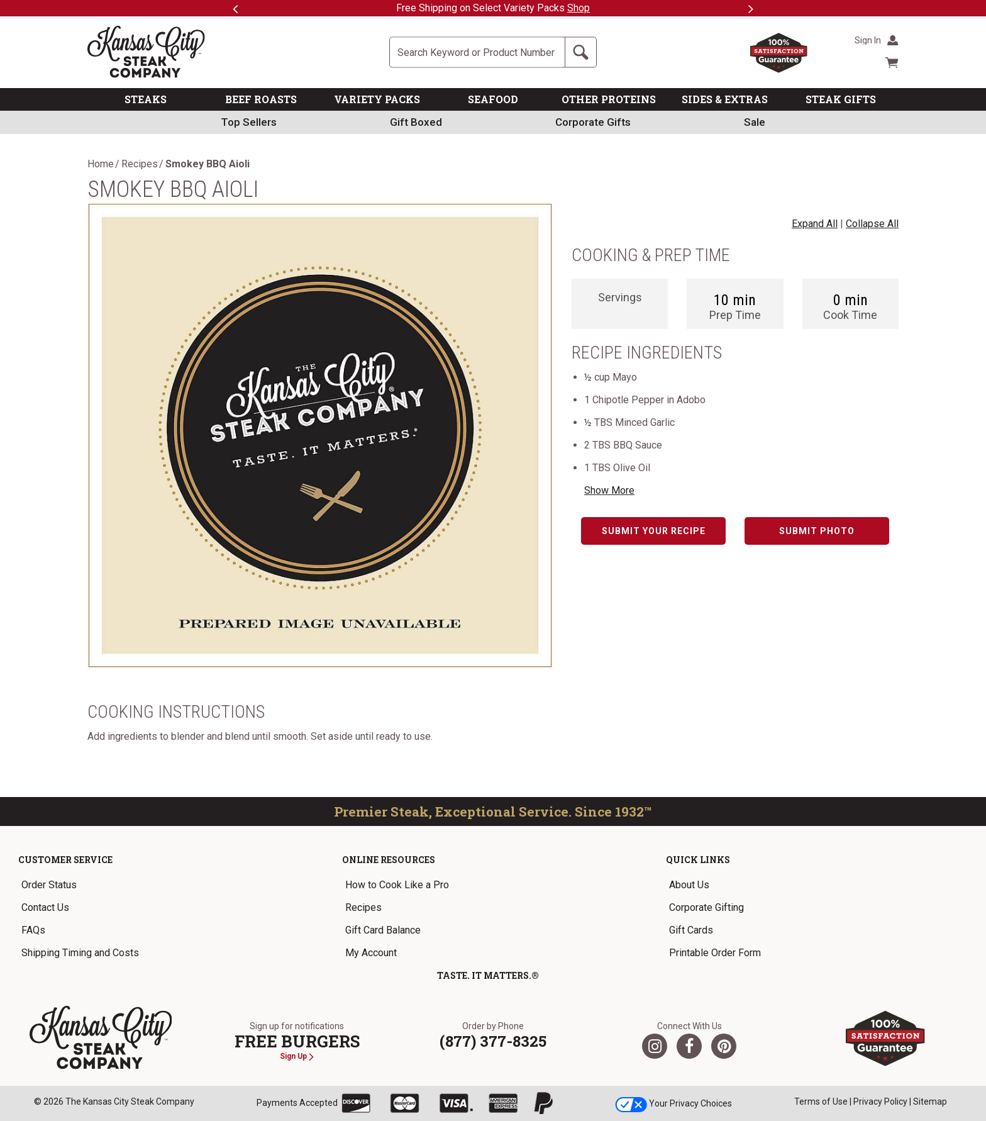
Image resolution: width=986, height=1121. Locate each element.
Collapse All (872, 224)
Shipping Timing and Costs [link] (80, 953)
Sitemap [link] (930, 1101)
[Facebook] (689, 1046)
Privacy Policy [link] (880, 1101)
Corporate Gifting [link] (706, 907)
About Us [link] (689, 885)
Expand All (815, 224)
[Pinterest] (723, 1046)
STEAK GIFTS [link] (841, 99)
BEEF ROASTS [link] (261, 99)
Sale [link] (754, 122)
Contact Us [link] (45, 907)
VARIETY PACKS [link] (377, 99)
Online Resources (388, 860)
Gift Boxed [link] (416, 122)
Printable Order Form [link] (715, 953)
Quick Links (698, 860)
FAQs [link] (33, 930)
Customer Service (65, 860)
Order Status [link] (49, 885)
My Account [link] (371, 953)
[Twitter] (654, 1046)
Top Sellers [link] (249, 122)
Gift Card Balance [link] (383, 930)
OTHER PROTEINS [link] (609, 99)
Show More (609, 490)
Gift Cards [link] (691, 930)
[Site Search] (477, 52)
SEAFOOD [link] (493, 99)
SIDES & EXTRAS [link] (725, 99)
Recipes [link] (363, 907)
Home (100, 164)
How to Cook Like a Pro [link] (397, 885)
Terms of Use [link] (821, 1101)
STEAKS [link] (146, 99)
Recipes (139, 164)
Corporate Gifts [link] (593, 122)
